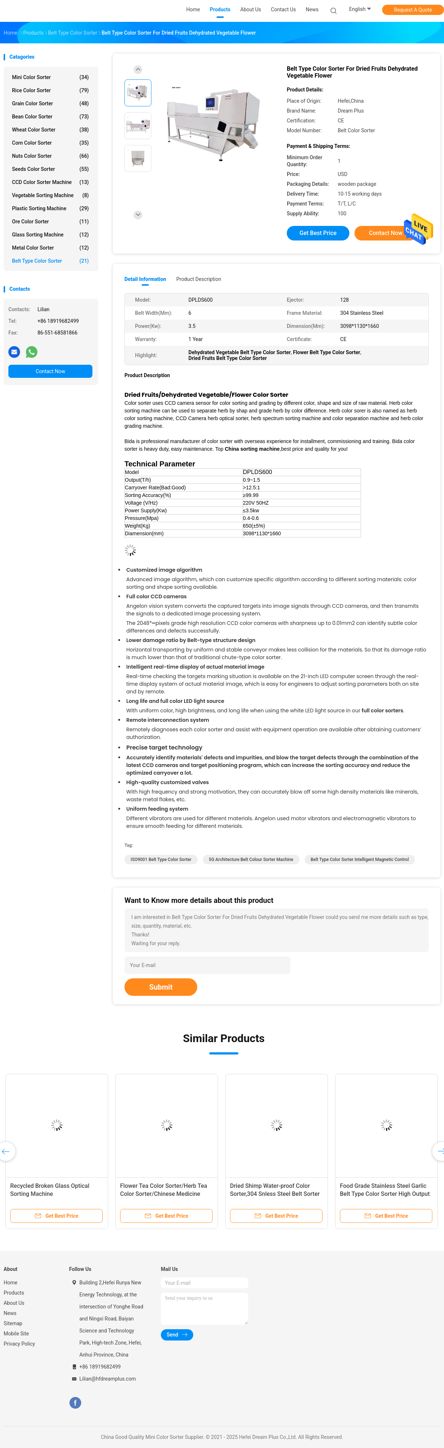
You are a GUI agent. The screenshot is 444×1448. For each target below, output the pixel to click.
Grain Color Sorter (50, 103)
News (10, 1313)
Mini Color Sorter (50, 77)
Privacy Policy (19, 1344)
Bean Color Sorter (50, 116)
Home (10, 1282)
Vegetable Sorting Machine (50, 195)
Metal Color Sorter (50, 247)
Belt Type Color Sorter (50, 261)
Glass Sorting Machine (50, 234)
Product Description (198, 279)
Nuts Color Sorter (50, 156)
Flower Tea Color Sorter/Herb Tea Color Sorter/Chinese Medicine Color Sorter (163, 1193)
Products (14, 1293)
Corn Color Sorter (50, 142)
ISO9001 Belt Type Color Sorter (161, 859)
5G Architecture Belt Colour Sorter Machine (251, 859)
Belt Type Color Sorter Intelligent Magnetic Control (360, 859)
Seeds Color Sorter (50, 169)
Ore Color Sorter (50, 221)
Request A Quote (413, 10)
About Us (14, 1303)
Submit (161, 987)
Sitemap (13, 1323)
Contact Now (50, 371)
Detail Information (145, 279)
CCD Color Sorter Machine (50, 182)
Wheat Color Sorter (50, 129)
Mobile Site (16, 1334)
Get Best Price (318, 233)
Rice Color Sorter (50, 90)
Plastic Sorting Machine (50, 208)
